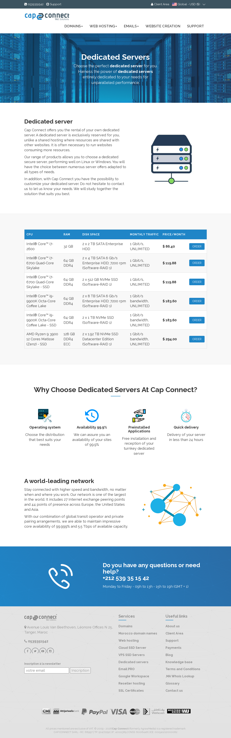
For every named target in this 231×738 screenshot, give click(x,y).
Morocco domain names (138, 633)
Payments (173, 648)
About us (173, 626)
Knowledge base (179, 662)
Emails (131, 26)
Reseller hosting (132, 683)
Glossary (173, 683)
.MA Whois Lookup (180, 676)
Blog (169, 655)
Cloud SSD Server (132, 648)
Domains (73, 26)
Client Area (174, 633)
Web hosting (129, 640)
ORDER (196, 246)
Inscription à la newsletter (42, 663)
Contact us (174, 690)
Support (195, 26)
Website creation (163, 26)
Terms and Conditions (183, 669)
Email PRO (127, 669)
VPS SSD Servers (132, 655)
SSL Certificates (131, 690)
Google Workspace (134, 676)
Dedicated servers (133, 662)
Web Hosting (103, 26)
